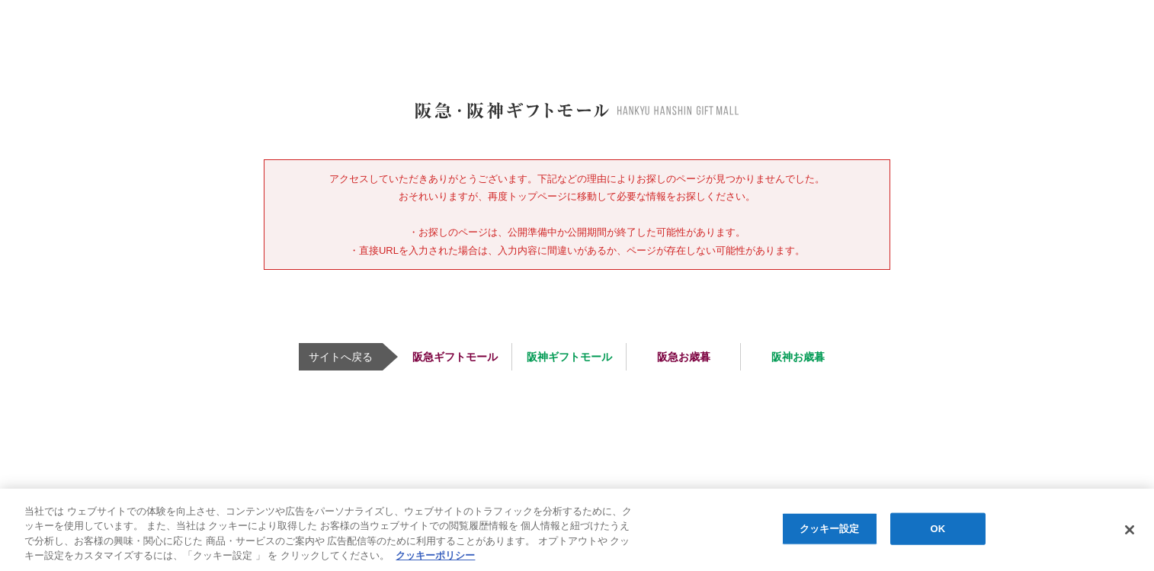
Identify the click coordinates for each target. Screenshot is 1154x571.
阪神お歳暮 (798, 357)
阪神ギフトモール (569, 357)
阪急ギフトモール (455, 357)
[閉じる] (1129, 530)
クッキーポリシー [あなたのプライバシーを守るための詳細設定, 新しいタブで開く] (435, 555)
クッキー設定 (830, 528)
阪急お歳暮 (683, 357)
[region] (577, 530)
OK (938, 528)
